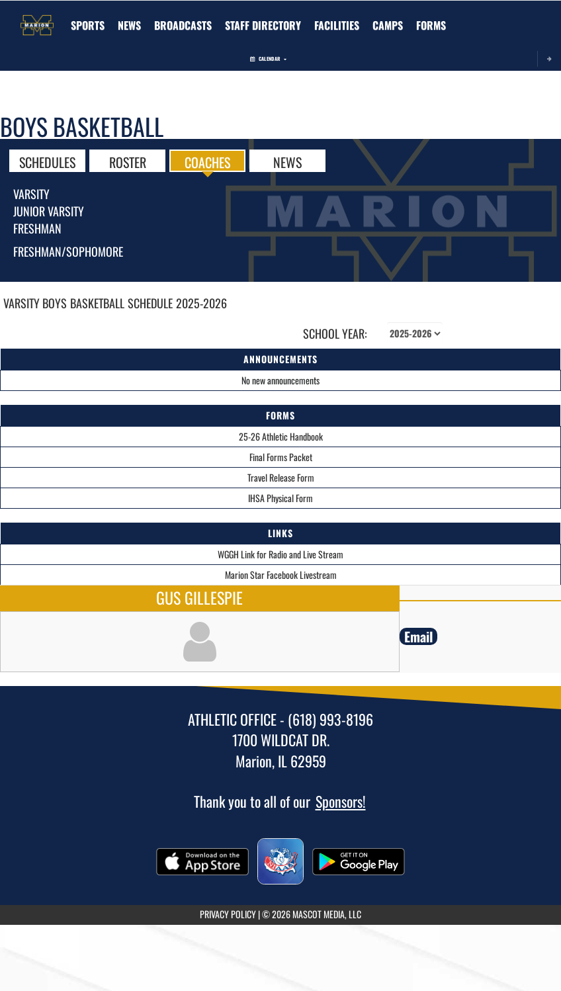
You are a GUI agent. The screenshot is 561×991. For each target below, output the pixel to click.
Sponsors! (341, 801)
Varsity (31, 193)
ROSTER (127, 161)
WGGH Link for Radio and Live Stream (280, 554)
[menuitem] (129, 25)
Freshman (37, 228)
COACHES (207, 161)
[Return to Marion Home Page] (37, 17)
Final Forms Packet (280, 457)
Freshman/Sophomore (68, 251)
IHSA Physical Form (280, 498)
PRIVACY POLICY (228, 914)
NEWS (287, 161)
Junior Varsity (48, 211)
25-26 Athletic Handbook (281, 436)
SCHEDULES (47, 161)
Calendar (268, 58)
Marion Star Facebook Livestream (281, 575)
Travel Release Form (280, 477)
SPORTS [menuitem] (88, 25)
